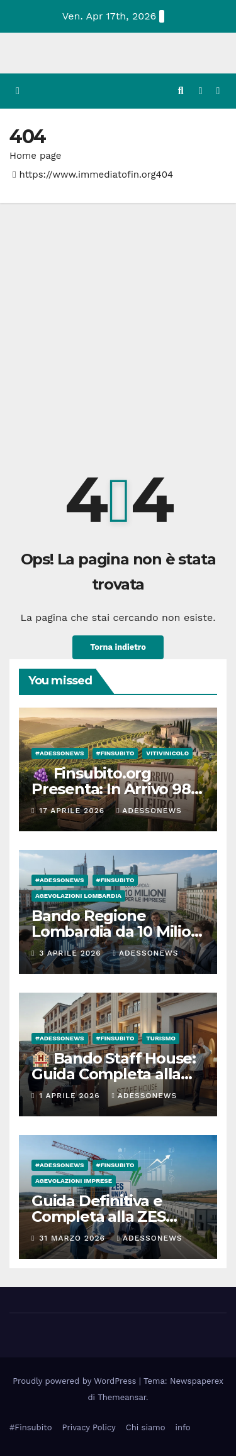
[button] (181, 91)
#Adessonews (59, 753)
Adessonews (149, 810)
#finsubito (115, 753)
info (182, 1427)
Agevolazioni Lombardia (78, 895)
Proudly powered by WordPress (76, 1381)
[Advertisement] (118, 327)
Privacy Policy (88, 1427)
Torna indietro (118, 647)
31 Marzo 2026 (73, 1238)
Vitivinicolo (167, 753)
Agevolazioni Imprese (73, 1180)
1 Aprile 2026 (71, 1095)
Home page (35, 155)
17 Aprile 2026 (73, 810)
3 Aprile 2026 (71, 953)
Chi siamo (146, 1427)
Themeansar (122, 1397)
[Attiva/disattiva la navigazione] (218, 91)
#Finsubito (30, 1427)
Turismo (161, 1038)
